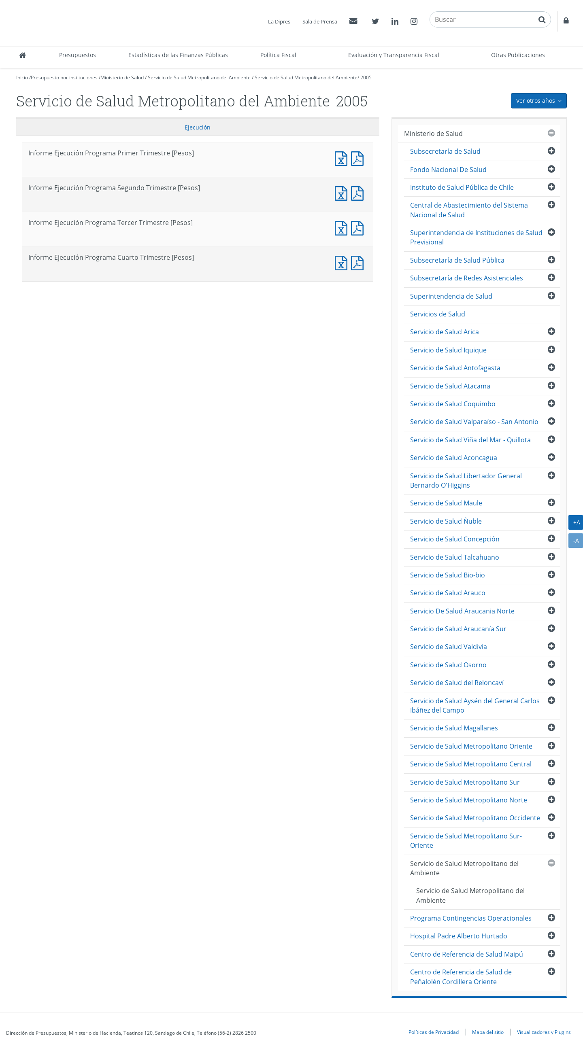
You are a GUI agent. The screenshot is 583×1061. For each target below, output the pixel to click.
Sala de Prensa (319, 21)
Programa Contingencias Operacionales (471, 918)
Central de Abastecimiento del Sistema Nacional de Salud (469, 210)
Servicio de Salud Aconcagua (453, 457)
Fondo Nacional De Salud (448, 169)
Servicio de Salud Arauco (447, 592)
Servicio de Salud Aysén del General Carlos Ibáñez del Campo (475, 705)
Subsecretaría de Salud (445, 151)
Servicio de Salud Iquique (448, 350)
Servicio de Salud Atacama (450, 386)
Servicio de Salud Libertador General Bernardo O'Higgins (466, 480)
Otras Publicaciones (518, 55)
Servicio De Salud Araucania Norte (462, 611)
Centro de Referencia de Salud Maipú (466, 954)
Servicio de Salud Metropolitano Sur (465, 782)
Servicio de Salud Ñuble (446, 521)
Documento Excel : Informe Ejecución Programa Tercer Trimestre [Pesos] (343, 227)
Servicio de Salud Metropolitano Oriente (471, 746)
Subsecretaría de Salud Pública (457, 260)
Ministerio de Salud (122, 77)
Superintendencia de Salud (451, 296)
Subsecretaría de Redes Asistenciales (466, 278)
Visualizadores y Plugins (544, 1032)
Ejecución (198, 127)
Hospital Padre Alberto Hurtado (458, 936)
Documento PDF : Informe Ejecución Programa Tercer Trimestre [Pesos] (359, 227)
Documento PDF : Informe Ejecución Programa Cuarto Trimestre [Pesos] (359, 262)
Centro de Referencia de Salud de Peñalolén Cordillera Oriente (461, 977)
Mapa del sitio (488, 1032)
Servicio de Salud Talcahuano (454, 557)
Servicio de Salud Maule (446, 503)
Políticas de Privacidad (434, 1032)
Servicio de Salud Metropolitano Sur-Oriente (466, 841)
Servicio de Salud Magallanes (454, 728)
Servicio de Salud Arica (444, 331)
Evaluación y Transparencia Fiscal (393, 55)
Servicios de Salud (437, 314)
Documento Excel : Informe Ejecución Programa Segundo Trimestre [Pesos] (343, 192)
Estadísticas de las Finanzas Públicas (178, 55)
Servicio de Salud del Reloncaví (457, 682)
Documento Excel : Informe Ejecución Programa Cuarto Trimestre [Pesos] (343, 262)
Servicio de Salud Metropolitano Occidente (475, 817)
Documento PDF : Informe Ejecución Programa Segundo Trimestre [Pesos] (359, 192)
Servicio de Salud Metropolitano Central (471, 764)
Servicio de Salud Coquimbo (453, 403)
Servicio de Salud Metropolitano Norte (468, 800)
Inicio (22, 77)
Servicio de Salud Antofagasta (455, 367)
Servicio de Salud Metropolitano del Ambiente (199, 77)
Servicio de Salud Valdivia (448, 646)
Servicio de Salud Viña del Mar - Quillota (470, 439)
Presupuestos (77, 55)
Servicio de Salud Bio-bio (447, 575)
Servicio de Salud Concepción (455, 539)
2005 (366, 77)
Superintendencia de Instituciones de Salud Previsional (476, 237)
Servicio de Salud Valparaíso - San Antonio (474, 421)
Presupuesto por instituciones (64, 77)
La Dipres (279, 21)
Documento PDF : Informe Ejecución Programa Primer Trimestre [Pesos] (359, 158)
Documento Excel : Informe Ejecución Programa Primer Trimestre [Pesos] (343, 158)
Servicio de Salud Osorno (448, 664)
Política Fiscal (278, 55)
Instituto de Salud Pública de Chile (462, 187)
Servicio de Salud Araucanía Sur (458, 628)
